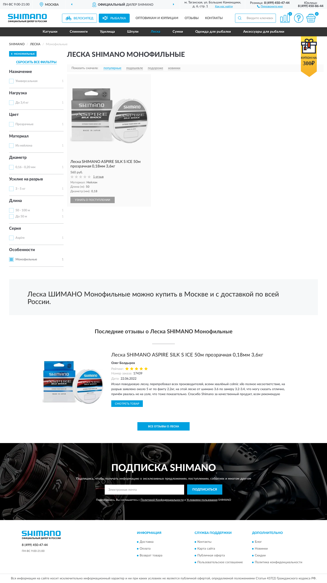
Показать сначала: (85, 68)
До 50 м (21, 216)
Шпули (133, 31)
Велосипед (83, 18)
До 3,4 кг (22, 102)
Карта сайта (206, 548)
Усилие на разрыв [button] (26, 179)
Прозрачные (24, 124)
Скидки (260, 555)
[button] (270, 6)
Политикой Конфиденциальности (162, 499)
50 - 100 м (22, 210)
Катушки (50, 31)
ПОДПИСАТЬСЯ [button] (204, 489)
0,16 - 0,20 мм (25, 167)
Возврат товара (151, 555)
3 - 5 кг (20, 188)
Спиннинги (79, 31)
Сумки (178, 31)
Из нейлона (23, 145)
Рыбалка (118, 18)
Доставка (147, 541)
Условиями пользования (202, 499)
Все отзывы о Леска (163, 426)
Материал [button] (19, 136)
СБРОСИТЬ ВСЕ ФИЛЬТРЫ (36, 62)
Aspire (20, 237)
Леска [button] (155, 31)
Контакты (214, 18)
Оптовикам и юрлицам (157, 18)
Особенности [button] (22, 250)
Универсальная (26, 81)
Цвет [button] (14, 115)
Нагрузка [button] (18, 93)
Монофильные (26, 259)
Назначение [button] (20, 72)
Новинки (261, 548)
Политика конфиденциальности (278, 562)
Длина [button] (15, 201)
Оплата (145, 548)
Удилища (107, 31)
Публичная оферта (211, 555)
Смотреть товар (127, 403)
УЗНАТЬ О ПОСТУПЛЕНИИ (92, 200)
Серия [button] (15, 229)
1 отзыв (98, 176)
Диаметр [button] (18, 158)
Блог (258, 541)
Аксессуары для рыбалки (263, 31)
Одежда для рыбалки (213, 31)
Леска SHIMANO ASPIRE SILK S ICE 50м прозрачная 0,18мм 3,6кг (187, 354)
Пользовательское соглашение (220, 562)
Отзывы (192, 18)
